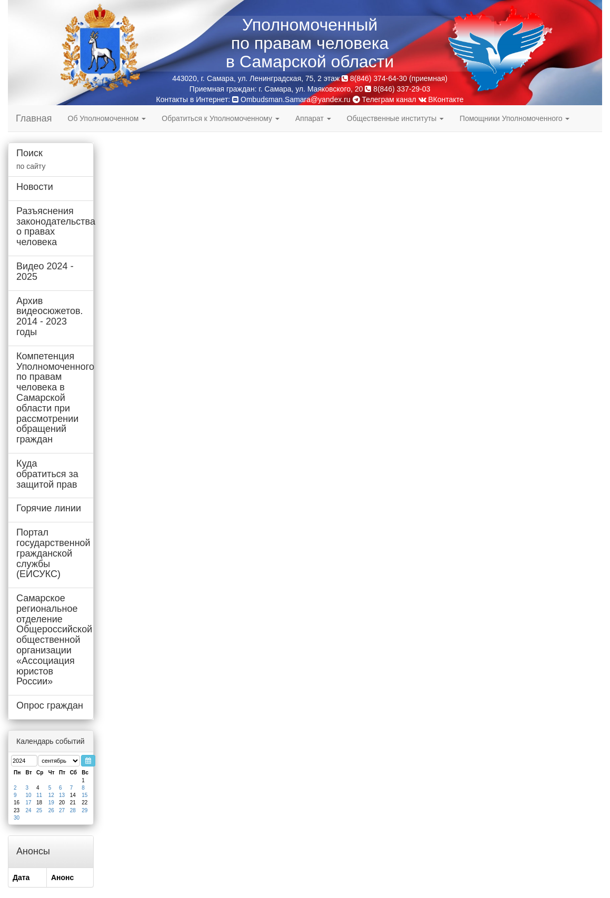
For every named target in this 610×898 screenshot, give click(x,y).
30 (16, 818)
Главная (34, 118)
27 (62, 810)
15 (84, 795)
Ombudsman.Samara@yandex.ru (296, 99)
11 (39, 795)
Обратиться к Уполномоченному (220, 118)
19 (51, 802)
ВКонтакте (441, 99)
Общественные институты (395, 118)
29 (84, 810)
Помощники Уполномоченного (514, 118)
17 (29, 802)
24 (29, 810)
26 (51, 810)
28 (73, 810)
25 (39, 810)
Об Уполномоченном (107, 118)
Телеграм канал (384, 99)
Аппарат (313, 118)
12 (51, 795)
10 (29, 795)
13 (62, 795)
